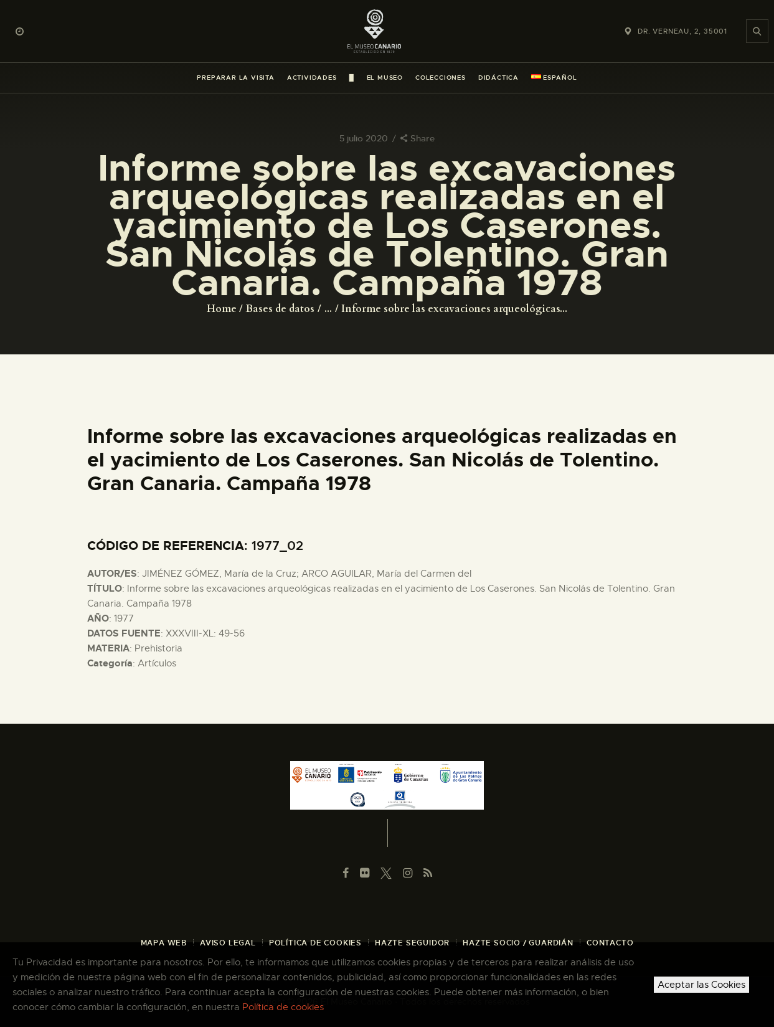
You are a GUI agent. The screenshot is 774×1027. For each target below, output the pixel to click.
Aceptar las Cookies (701, 984)
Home (222, 309)
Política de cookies (283, 1007)
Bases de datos (280, 309)
